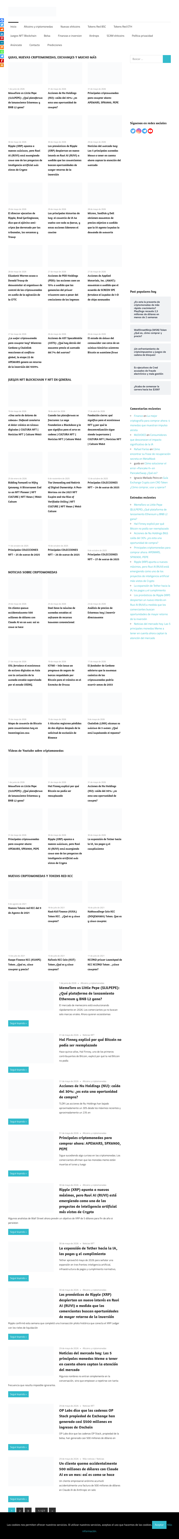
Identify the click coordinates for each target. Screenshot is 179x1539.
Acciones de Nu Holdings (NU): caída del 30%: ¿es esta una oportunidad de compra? (89, 1091)
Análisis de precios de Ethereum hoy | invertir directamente (101, 612)
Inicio (13, 26)
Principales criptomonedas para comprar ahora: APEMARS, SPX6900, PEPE (103, 97)
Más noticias (89, 1458)
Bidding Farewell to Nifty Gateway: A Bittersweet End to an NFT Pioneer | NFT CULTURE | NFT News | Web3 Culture (25, 492)
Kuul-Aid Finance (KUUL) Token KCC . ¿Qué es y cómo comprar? (64, 916)
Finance (138, 416)
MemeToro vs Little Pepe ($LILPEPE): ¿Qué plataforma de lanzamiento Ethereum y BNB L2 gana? (89, 993)
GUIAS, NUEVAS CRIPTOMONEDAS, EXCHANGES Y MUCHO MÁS (52, 57)
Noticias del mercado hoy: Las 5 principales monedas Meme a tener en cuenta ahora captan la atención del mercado (104, 155)
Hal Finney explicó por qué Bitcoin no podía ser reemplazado (63, 791)
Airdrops (94, 36)
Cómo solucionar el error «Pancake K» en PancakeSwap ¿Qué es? (148, 468)
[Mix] (2, 47)
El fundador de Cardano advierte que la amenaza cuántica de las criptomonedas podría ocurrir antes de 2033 (102, 675)
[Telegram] (2, 56)
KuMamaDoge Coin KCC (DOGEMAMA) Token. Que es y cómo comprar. (105, 916)
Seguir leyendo (17, 1023)
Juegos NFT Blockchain (23, 36)
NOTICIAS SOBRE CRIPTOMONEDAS (32, 572)
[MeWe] (2, 43)
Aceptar (159, 1525)
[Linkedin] (2, 34)
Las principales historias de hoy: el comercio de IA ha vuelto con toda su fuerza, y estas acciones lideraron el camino (64, 223)
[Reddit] (2, 29)
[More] (2, 65)
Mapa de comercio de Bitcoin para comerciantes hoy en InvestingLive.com (25, 728)
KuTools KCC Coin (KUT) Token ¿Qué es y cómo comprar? (61, 964)
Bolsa (47, 36)
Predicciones (54, 45)
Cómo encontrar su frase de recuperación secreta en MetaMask (150, 454)
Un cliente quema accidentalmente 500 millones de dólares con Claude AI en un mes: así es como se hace (23, 617)
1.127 (41, 1511)
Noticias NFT (88, 1035)
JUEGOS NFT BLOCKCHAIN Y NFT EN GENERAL (39, 380)
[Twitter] (2, 25)
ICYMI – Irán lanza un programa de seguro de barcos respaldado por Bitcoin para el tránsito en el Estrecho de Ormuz (64, 675)
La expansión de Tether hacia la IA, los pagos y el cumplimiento (104, 844)
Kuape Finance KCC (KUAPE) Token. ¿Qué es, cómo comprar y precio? (24, 964)
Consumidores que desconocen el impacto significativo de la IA (148, 440)
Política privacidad (142, 36)
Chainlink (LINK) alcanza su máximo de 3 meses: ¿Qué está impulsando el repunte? (104, 728)
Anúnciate (16, 45)
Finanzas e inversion (70, 36)
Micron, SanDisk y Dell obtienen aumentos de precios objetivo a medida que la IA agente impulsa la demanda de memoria (103, 223)
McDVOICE (140, 435)
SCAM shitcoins (115, 36)
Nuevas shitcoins (70, 26)
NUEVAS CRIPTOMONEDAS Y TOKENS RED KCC (40, 876)
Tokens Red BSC (97, 26)
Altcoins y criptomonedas (38, 26)
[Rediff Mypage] (2, 61)
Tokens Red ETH (123, 26)
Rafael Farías (141, 449)
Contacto (34, 45)
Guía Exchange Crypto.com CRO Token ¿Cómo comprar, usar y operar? (149, 482)
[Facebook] (2, 20)
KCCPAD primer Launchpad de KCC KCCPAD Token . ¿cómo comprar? (105, 964)
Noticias (100, 1458)
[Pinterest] (2, 38)
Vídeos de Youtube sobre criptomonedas (35, 751)
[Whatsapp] (2, 52)
